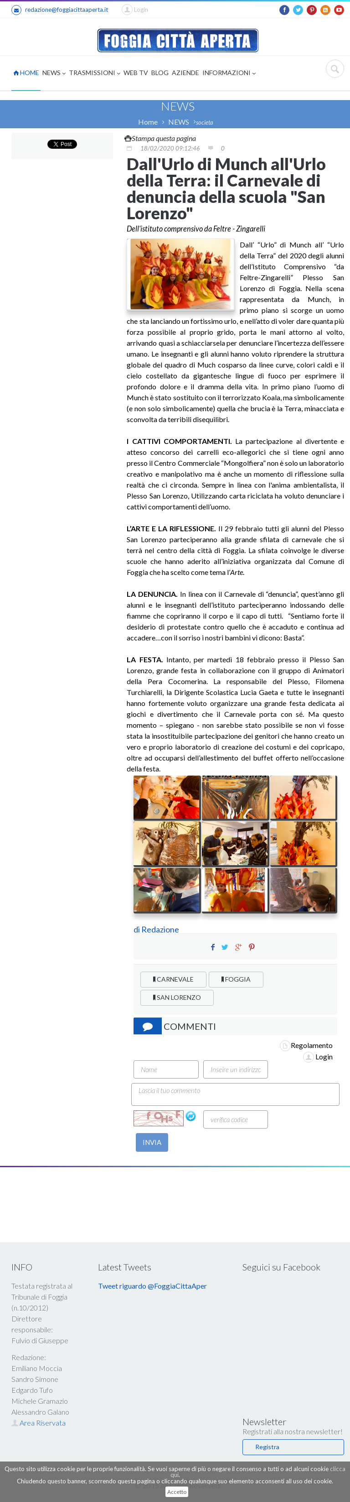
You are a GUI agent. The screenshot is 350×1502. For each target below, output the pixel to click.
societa (204, 122)
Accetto (176, 1491)
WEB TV (136, 72)
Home (148, 121)
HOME (26, 72)
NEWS (54, 73)
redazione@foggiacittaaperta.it (59, 10)
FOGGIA (236, 979)
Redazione (160, 929)
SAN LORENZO (177, 997)
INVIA (152, 1142)
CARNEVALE (173, 979)
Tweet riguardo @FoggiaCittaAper (152, 1285)
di (137, 929)
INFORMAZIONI (229, 73)
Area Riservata (38, 1422)
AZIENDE (185, 72)
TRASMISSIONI (94, 73)
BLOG (160, 72)
